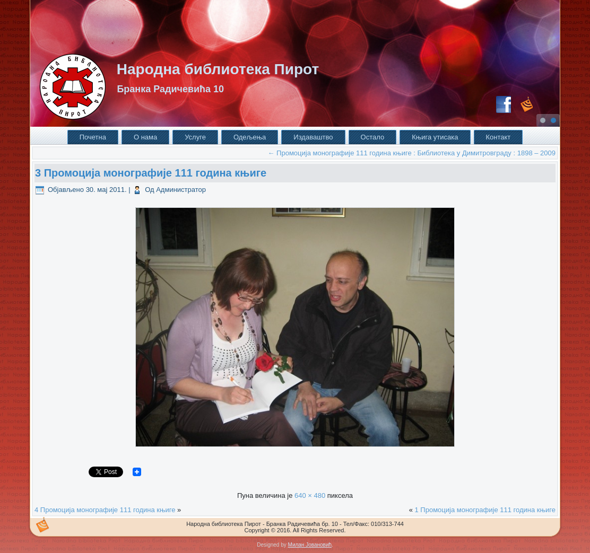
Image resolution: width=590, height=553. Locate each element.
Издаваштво (313, 137)
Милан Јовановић (310, 545)
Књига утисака (435, 137)
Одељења (249, 137)
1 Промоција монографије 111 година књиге (485, 510)
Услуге (195, 137)
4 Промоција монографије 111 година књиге (105, 510)
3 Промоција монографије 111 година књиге (150, 173)
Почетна (93, 137)
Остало (373, 137)
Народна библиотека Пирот (218, 69)
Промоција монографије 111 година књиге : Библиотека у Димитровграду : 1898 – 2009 (411, 153)
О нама (145, 137)
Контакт (498, 137)
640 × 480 (309, 495)
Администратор (181, 190)
